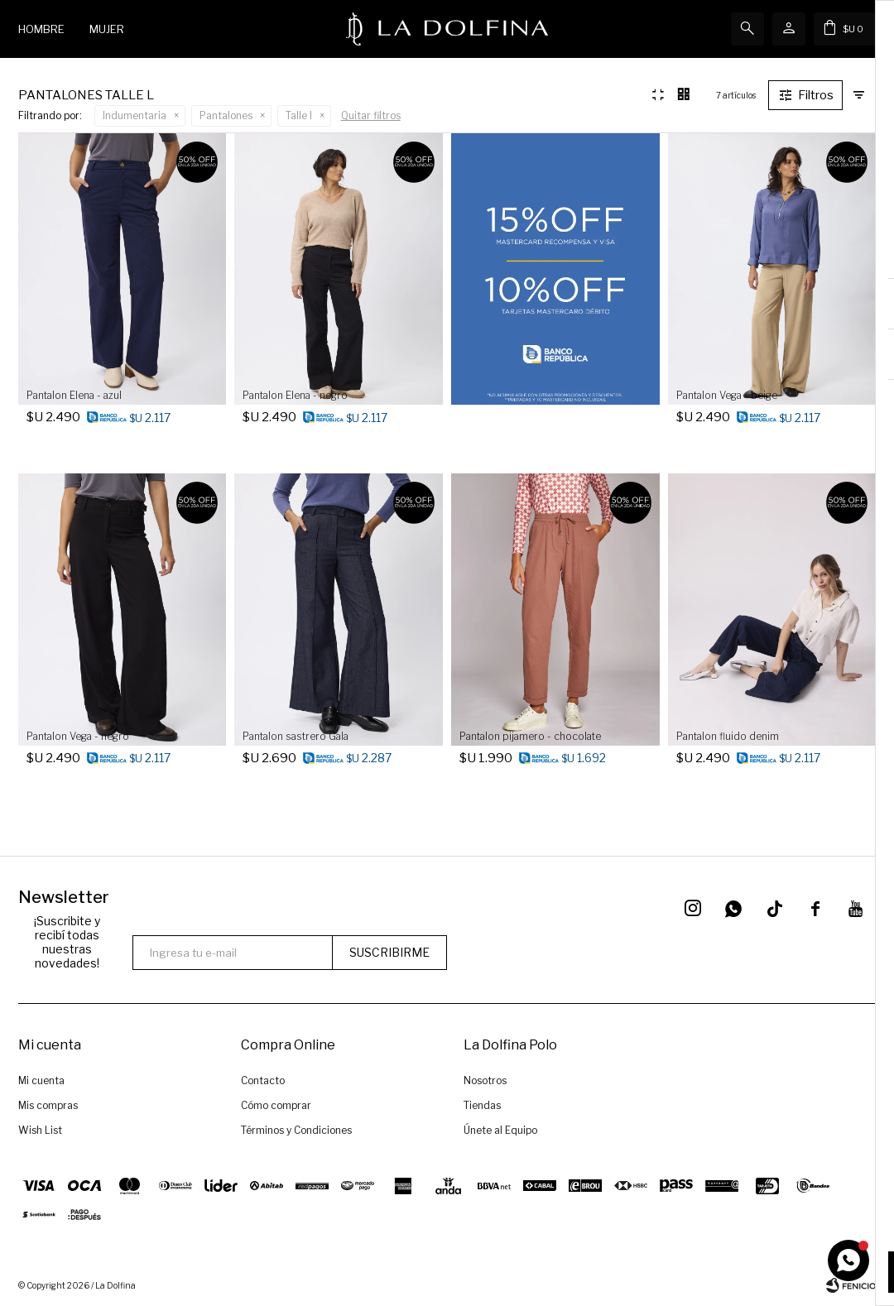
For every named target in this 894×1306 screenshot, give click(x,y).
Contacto (263, 1080)
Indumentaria (134, 115)
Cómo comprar (276, 1105)
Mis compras (48, 1105)
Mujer (106, 29)
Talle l (299, 115)
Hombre (41, 29)
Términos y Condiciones (296, 1130)
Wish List (40, 1130)
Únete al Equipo (500, 1130)
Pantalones (225, 115)
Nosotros (485, 1080)
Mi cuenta (41, 1080)
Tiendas (482, 1105)
